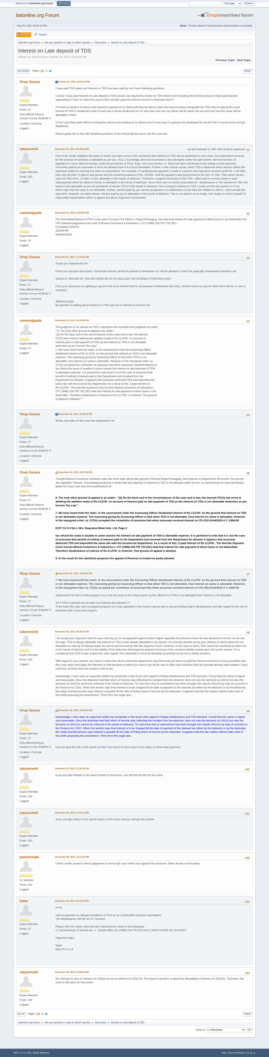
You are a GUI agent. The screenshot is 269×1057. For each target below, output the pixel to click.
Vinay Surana (29, 82)
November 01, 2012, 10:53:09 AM (72, 212)
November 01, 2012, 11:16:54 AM (72, 257)
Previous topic (225, 60)
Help (223, 1053)
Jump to (200, 1029)
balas (23, 901)
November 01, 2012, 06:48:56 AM (72, 149)
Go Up (21, 1014)
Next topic (244, 60)
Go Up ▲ (251, 1053)
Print (247, 71)
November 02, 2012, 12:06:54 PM (75, 710)
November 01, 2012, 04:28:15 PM (75, 414)
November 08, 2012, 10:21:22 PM (72, 857)
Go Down (23, 71)
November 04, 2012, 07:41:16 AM (72, 812)
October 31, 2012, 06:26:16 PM (74, 81)
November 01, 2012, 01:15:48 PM (72, 320)
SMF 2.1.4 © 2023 (22, 1053)
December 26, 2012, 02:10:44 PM (72, 901)
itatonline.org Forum (37, 15)
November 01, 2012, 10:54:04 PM (75, 573)
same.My (198, 271)
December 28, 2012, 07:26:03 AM (72, 972)
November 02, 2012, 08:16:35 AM (72, 631)
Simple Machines (41, 1053)
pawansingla (29, 857)
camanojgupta (30, 213)
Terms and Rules (236, 1053)
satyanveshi (28, 149)
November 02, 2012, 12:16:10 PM (72, 768)
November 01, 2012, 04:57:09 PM (75, 472)
